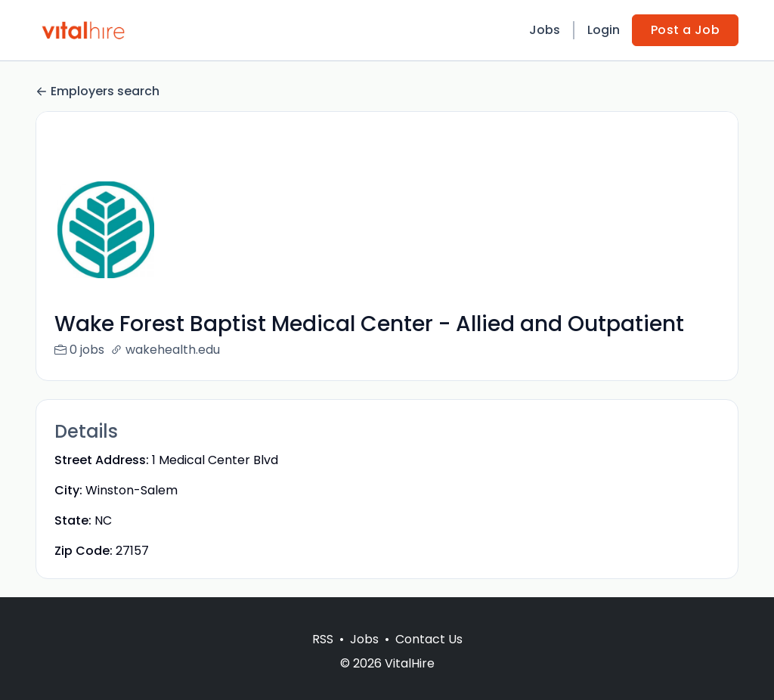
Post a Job (685, 30)
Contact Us (429, 657)
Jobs (544, 30)
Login (603, 30)
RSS (322, 657)
